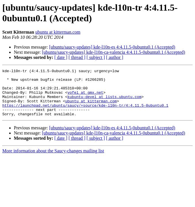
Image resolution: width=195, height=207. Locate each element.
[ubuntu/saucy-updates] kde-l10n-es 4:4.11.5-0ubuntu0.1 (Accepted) (112, 47)
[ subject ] (96, 57)
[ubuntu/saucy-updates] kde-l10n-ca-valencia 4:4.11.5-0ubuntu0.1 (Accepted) (113, 52)
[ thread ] (76, 57)
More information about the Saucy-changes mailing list (53, 160)
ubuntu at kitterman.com (58, 32)
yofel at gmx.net (85, 97)
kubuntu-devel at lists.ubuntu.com (104, 102)
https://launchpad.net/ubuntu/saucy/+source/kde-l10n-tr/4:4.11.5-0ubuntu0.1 (85, 113)
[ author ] (114, 57)
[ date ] (60, 57)
